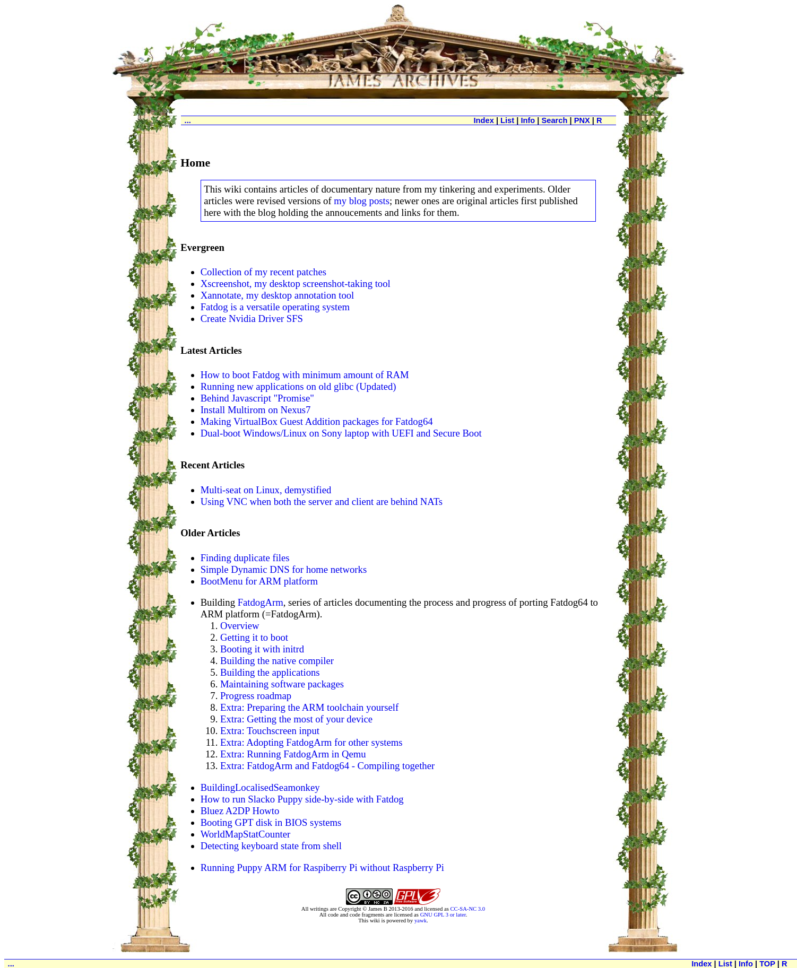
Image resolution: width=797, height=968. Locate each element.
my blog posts (361, 200)
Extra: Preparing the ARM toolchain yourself (309, 707)
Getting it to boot (254, 637)
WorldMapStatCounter (246, 834)
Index (484, 120)
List (507, 120)
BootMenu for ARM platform (259, 581)
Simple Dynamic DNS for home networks (284, 569)
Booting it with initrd (262, 649)
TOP (767, 964)
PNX (582, 120)
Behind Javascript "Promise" (257, 398)
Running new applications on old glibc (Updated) (298, 386)
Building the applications (270, 672)
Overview (239, 625)
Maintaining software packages (282, 684)
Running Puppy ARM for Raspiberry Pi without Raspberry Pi (322, 867)
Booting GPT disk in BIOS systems (271, 822)
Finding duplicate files (245, 557)
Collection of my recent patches (263, 271)
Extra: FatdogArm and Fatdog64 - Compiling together (327, 765)
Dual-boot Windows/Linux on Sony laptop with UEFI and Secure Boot (341, 433)
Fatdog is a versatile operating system (275, 306)
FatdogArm (260, 602)
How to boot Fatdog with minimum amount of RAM (305, 374)
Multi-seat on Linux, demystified (266, 489)
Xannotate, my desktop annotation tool (277, 295)
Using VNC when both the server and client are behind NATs (322, 501)
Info (528, 120)
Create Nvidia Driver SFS (252, 318)
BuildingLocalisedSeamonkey (260, 787)
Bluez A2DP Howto (240, 810)
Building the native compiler (277, 660)
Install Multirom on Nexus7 (256, 409)
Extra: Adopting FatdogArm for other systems (311, 742)
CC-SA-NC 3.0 (467, 909)
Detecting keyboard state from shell (271, 845)
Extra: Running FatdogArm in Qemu (293, 754)
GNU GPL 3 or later (443, 915)
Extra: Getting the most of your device (296, 719)
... (188, 120)
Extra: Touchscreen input (269, 730)
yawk (420, 920)
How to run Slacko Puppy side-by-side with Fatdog (302, 799)
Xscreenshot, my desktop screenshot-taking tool (296, 283)
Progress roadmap (255, 695)
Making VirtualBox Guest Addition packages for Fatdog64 (317, 421)
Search (554, 120)
